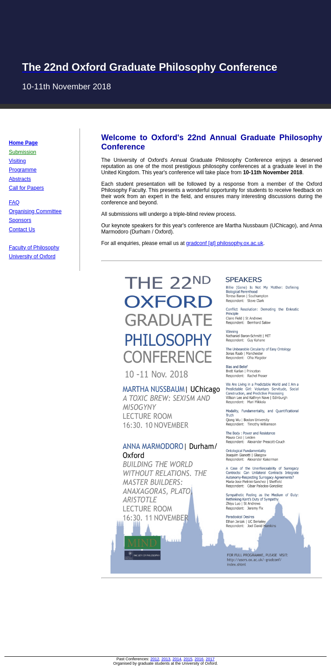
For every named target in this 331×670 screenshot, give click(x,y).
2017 (209, 659)
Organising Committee (35, 211)
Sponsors (20, 220)
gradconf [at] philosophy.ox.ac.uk (224, 243)
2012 (154, 659)
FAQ (14, 202)
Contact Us (22, 229)
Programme (23, 170)
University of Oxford (32, 256)
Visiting (17, 161)
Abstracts (20, 179)
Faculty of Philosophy (34, 248)
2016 (198, 659)
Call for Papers (26, 188)
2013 (165, 659)
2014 (176, 659)
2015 (187, 659)
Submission (22, 152)
